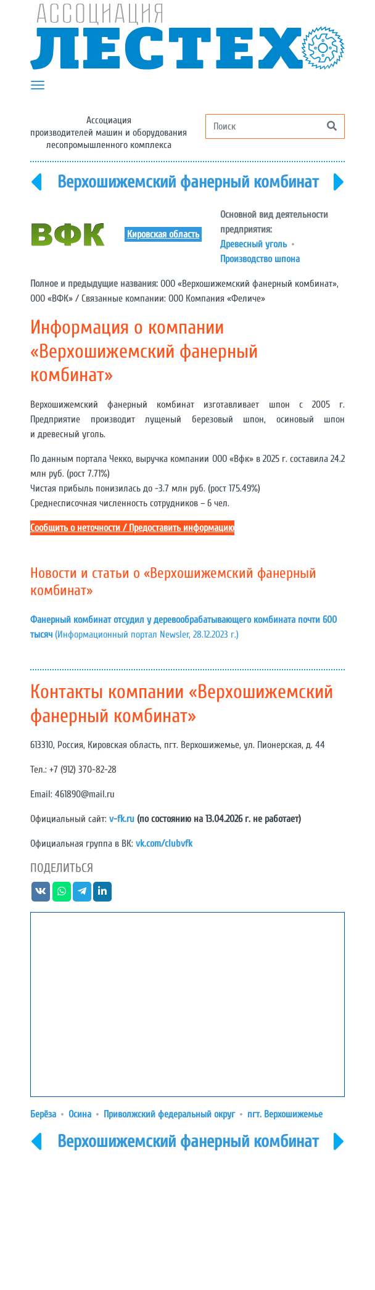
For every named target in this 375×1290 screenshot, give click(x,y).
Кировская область (163, 234)
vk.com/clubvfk (164, 843)
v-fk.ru (121, 818)
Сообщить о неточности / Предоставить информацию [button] (132, 527)
